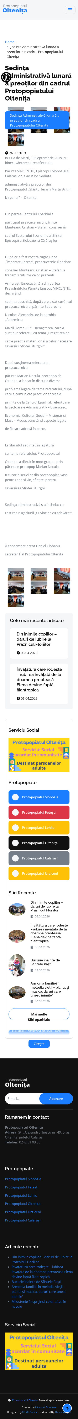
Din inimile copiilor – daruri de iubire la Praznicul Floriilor (37, 639)
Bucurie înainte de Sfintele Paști (45, 962)
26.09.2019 (15, 153)
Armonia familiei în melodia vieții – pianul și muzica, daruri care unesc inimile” (50, 989)
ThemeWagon (63, 1412)
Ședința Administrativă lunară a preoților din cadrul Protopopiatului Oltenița (38, 83)
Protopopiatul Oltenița (22, 1203)
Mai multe (39, 1014)
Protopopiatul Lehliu (21, 1195)
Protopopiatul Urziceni (23, 1212)
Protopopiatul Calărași (22, 1220)
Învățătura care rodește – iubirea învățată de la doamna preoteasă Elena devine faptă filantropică (39, 679)
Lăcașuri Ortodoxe (45, 1407)
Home (10, 42)
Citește (39, 1043)
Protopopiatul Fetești (21, 1187)
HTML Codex (29, 1412)
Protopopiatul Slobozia (23, 1179)
